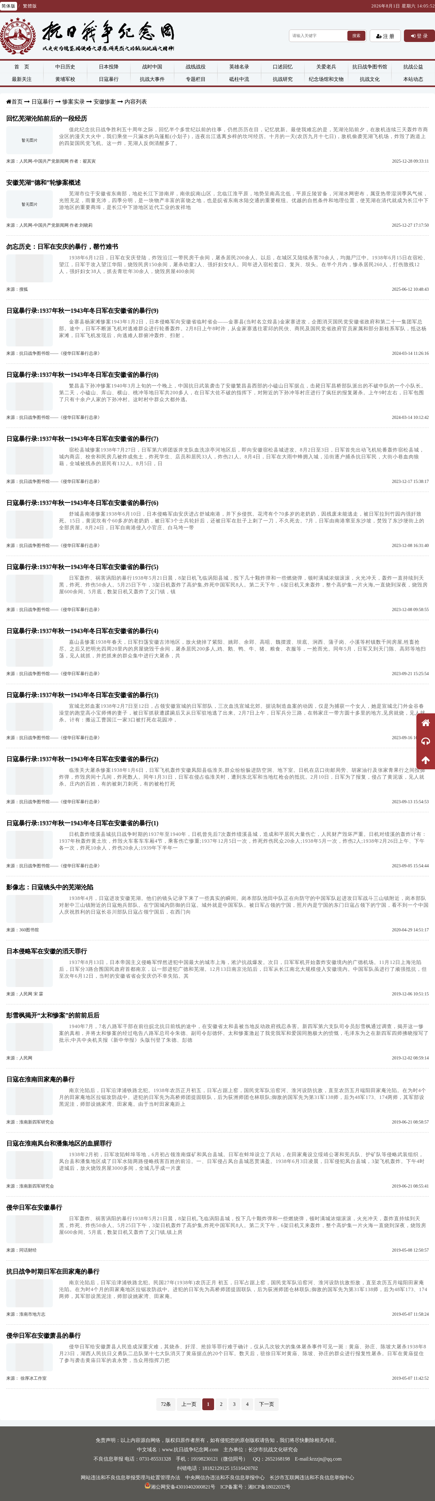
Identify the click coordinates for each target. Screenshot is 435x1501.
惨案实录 (73, 102)
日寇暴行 (109, 79)
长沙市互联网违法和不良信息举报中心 (312, 1477)
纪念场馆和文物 (326, 79)
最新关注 (22, 79)
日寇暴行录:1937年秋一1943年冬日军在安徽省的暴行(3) (82, 695)
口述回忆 (283, 66)
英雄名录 (239, 66)
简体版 (9, 6)
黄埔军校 (65, 79)
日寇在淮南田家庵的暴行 (40, 1079)
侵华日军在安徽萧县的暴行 (43, 1335)
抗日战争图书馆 (369, 66)
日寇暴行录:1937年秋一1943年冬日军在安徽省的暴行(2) (82, 759)
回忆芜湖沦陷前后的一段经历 (46, 118)
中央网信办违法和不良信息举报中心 (225, 1477)
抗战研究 (283, 79)
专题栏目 (196, 79)
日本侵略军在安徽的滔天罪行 (46, 951)
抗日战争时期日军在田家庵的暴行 (52, 1271)
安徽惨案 (105, 102)
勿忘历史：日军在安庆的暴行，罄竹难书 (62, 246)
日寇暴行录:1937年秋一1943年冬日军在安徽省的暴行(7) (82, 438)
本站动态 (413, 79)
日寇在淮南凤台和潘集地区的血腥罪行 (59, 1143)
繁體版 (30, 6)
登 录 (421, 35)
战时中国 (152, 66)
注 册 (388, 36)
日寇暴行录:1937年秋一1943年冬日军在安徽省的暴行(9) (82, 310)
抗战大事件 (152, 79)
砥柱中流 (239, 79)
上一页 (188, 1404)
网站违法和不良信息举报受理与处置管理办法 (130, 1477)
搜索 (356, 35)
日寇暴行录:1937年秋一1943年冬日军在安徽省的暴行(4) (82, 631)
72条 (166, 1404)
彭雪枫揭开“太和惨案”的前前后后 (52, 1015)
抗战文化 (370, 79)
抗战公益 (413, 66)
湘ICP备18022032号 (269, 1486)
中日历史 (65, 66)
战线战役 (196, 66)
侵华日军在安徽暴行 (34, 1207)
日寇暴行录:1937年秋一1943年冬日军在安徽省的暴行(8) (82, 374)
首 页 (21, 66)
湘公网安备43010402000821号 (179, 1486)
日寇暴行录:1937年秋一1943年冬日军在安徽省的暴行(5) (82, 566)
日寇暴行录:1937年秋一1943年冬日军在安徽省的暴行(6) (82, 502)
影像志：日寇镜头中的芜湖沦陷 (49, 887)
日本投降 (109, 66)
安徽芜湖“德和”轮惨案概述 (43, 182)
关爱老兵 (326, 66)
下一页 (266, 1404)
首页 (17, 101)
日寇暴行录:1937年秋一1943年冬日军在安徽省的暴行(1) (82, 823)
